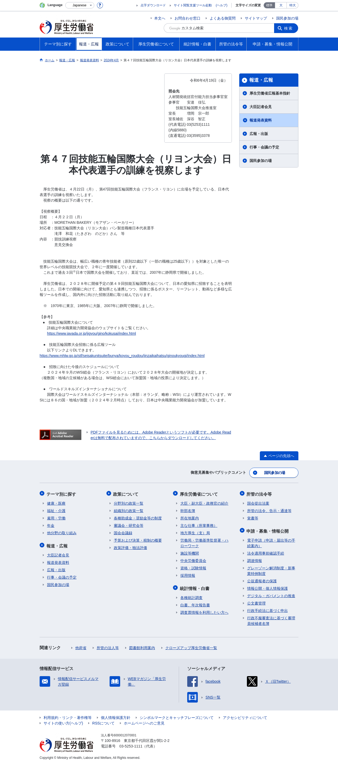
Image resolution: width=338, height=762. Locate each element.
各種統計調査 (191, 595)
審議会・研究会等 (128, 524)
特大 (292, 5)
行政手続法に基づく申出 (267, 608)
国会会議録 (123, 531)
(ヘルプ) (221, 5)
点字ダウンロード (153, 5)
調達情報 (254, 558)
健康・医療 (56, 502)
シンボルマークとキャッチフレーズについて (177, 715)
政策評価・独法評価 (130, 546)
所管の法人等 (108, 645)
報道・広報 (261, 80)
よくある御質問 (223, 18)
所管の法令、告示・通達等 (269, 509)
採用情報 (187, 574)
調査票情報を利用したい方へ (204, 610)
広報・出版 (259, 134)
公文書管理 (256, 600)
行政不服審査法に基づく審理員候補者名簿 (271, 618)
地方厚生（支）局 (195, 531)
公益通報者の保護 (262, 578)
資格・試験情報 (193, 566)
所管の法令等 (260, 493)
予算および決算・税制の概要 (138, 539)
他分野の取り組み (62, 531)
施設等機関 (189, 552)
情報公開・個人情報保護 (267, 586)
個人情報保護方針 (115, 715)
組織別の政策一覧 (128, 509)
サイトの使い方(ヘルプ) (63, 720)
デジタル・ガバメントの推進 (271, 593)
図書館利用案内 (142, 645)
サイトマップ (256, 18)
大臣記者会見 (261, 107)
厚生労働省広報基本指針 (270, 93)
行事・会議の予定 (264, 147)
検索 (288, 28)
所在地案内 (189, 516)
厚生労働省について (199, 493)
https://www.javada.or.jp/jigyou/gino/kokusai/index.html (91, 333)
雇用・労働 (56, 516)
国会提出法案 (258, 502)
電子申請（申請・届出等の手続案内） (271, 540)
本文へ (159, 18)
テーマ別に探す (62, 493)
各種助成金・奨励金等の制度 (138, 516)
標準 (269, 5)
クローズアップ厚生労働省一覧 (191, 645)
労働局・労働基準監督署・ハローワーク (204, 541)
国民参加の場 (287, 18)
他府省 (80, 645)
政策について (126, 493)
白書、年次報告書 (195, 602)
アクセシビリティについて (245, 715)
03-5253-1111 (130, 743)
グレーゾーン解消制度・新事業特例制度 (271, 568)
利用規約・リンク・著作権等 (68, 715)
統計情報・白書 (195, 586)
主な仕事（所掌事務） (198, 524)
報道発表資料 (261, 120)
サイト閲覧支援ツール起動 (193, 5)
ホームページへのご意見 (144, 720)
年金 (50, 524)
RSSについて (103, 720)
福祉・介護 (56, 509)
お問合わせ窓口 (187, 18)
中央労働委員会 (193, 559)
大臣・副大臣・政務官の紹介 (204, 502)
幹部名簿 (187, 509)
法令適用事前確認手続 (265, 551)
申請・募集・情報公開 (268, 529)
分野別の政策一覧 (128, 502)
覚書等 (252, 516)
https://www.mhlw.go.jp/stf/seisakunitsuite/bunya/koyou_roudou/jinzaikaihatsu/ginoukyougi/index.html (122, 356)
